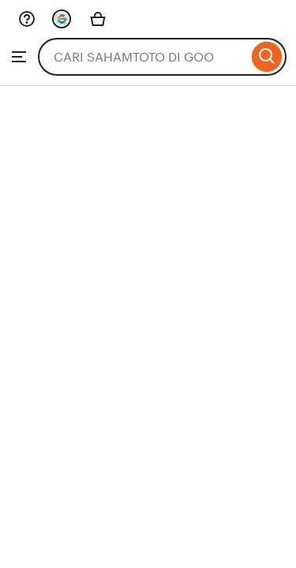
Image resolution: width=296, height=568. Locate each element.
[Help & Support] (27, 19)
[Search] (267, 57)
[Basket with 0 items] (98, 19)
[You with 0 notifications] (62, 19)
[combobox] (143, 57)
